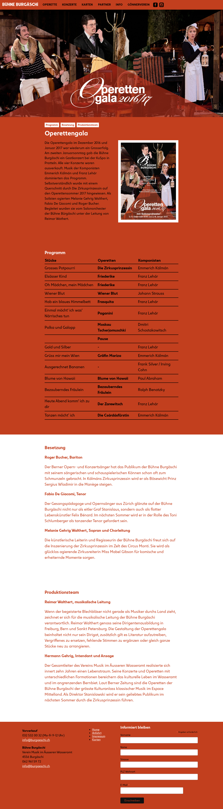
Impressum (98, 736)
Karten (87, 4)
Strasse (124, 759)
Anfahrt (96, 733)
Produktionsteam (88, 124)
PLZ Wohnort (127, 771)
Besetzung (68, 124)
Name (123, 747)
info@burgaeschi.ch (36, 740)
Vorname (125, 735)
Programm (52, 124)
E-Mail (125, 785)
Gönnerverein (139, 4)
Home (95, 729)
